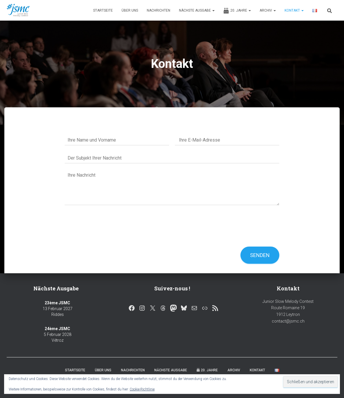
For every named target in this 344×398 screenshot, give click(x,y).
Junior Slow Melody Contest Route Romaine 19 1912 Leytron (288, 308)
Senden (260, 255)
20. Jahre (237, 11)
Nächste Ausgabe (197, 10)
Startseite (103, 10)
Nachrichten (158, 10)
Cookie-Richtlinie (142, 389)
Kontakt (294, 10)
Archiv (268, 10)
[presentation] (109, 237)
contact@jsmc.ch (288, 321)
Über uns (130, 10)
